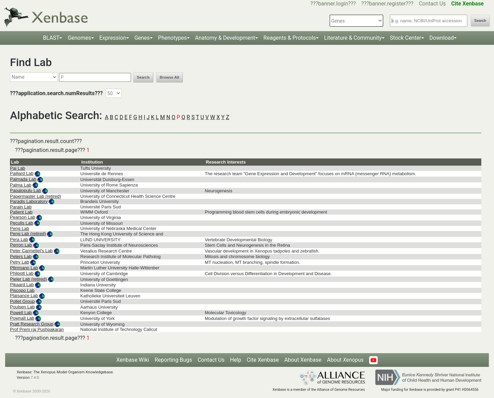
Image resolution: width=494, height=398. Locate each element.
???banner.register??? (387, 3)
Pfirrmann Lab (24, 267)
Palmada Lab (23, 179)
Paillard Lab (22, 173)
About (345, 360)
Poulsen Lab (22, 306)
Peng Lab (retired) (28, 233)
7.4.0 (35, 377)
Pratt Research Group (31, 323)
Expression (112, 38)
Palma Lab (20, 185)
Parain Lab (21, 206)
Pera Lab (19, 239)
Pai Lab (17, 168)
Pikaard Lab (22, 284)
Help (235, 360)
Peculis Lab (21, 223)
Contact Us (432, 3)
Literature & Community (353, 38)
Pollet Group (22, 301)
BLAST (51, 38)
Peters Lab (21, 256)
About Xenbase (302, 360)
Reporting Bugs (173, 360)
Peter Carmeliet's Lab (31, 250)
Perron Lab (21, 244)
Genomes (79, 38)
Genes (142, 38)
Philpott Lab (22, 273)
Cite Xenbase (263, 360)
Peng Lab (19, 228)
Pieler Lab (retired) (28, 279)
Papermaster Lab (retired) (35, 196)
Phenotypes (172, 38)
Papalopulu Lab (25, 190)
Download (442, 38)
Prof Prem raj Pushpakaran (37, 329)
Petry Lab (19, 262)
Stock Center (405, 38)
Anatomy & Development (225, 38)
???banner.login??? (333, 3)
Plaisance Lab (24, 295)
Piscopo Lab (22, 290)
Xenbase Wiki (132, 360)
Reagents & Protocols (289, 38)
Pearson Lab (22, 217)
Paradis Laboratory (29, 201)
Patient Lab (21, 212)
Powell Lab (21, 312)
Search (480, 20)
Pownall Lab (22, 318)
